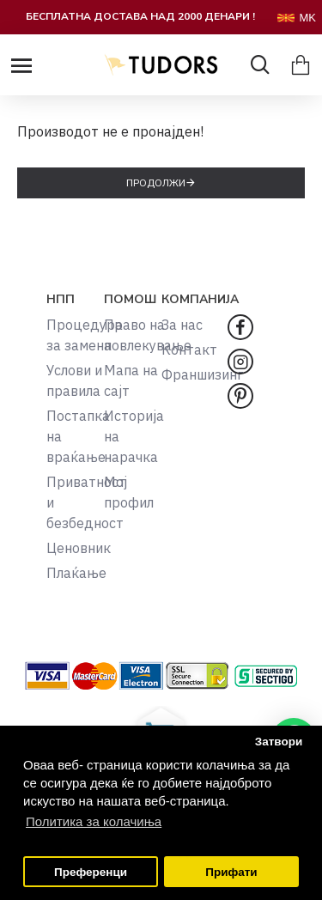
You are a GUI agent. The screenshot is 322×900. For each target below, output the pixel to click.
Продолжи (155, 182)
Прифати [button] (231, 872)
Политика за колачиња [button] (93, 821)
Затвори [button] (279, 741)
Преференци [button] (90, 872)
